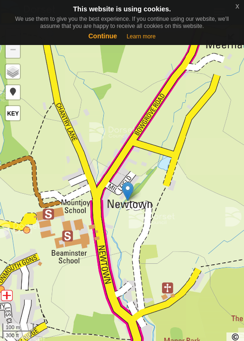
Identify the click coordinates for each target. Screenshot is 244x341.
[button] (13, 92)
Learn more (141, 36)
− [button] (13, 51)
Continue (102, 36)
